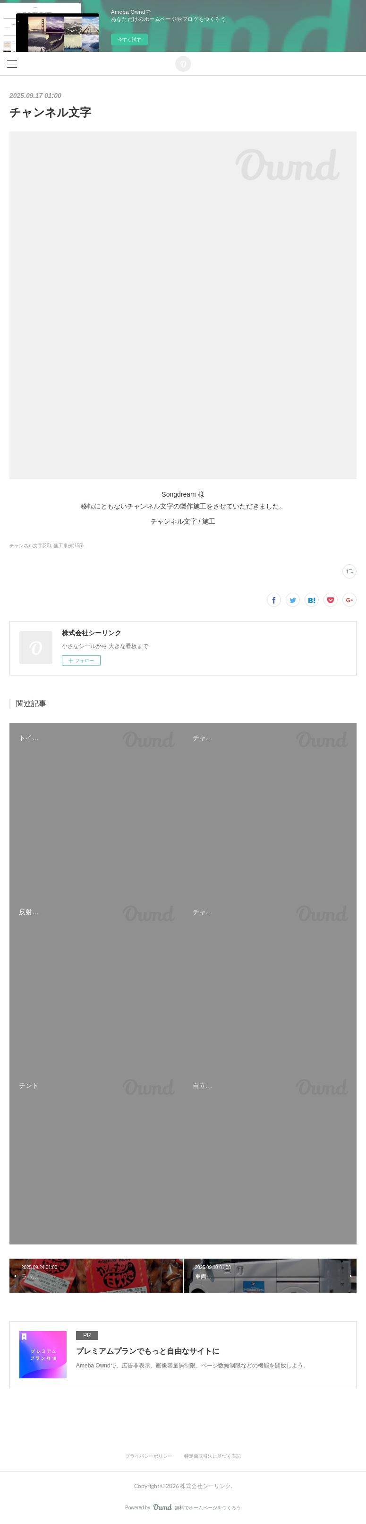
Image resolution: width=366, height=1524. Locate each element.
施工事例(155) (69, 545)
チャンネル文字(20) (30, 545)
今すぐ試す (129, 39)
